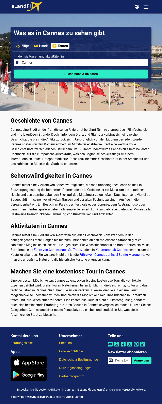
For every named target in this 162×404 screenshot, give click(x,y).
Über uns (65, 343)
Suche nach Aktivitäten (81, 74)
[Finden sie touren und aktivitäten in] (83, 62)
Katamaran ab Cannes (112, 250)
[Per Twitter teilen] (129, 347)
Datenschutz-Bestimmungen (79, 360)
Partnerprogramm (71, 376)
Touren (60, 46)
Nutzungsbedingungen (75, 368)
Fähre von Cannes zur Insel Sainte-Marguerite (111, 255)
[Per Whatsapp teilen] (116, 347)
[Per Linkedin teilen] (142, 347)
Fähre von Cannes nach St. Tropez (58, 250)
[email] (122, 360)
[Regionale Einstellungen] (137, 7)
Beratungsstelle (22, 343)
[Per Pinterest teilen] (136, 347)
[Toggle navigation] (146, 7)
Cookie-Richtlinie (71, 351)
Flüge (23, 46)
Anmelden (141, 360)
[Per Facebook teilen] (123, 347)
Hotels (40, 46)
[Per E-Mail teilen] (110, 347)
